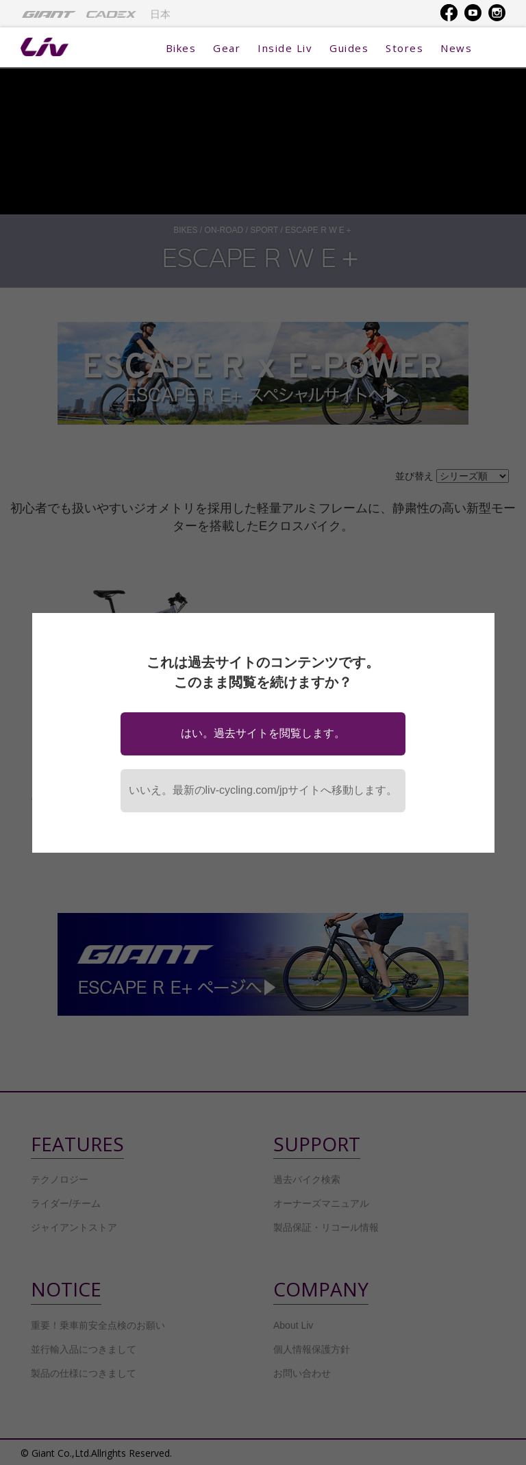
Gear (226, 48)
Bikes (181, 48)
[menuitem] (49, 13)
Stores (404, 48)
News (456, 48)
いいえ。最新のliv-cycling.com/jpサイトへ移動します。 (263, 790)
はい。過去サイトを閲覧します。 (263, 733)
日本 (160, 14)
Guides (348, 48)
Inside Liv (285, 48)
